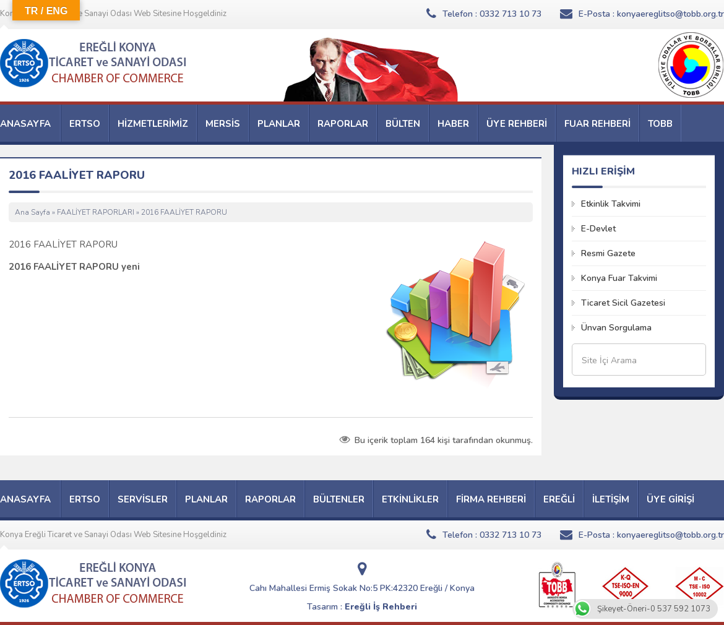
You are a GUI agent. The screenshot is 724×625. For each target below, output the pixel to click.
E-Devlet (598, 229)
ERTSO (84, 124)
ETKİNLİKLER (410, 499)
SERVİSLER (143, 499)
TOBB (660, 124)
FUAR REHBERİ (597, 124)
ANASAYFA (25, 124)
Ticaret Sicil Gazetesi (623, 303)
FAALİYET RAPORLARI (95, 212)
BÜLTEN (403, 124)
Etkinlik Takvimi (610, 204)
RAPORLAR (342, 124)
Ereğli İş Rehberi (381, 607)
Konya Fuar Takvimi (619, 278)
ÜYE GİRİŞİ (670, 499)
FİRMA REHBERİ (491, 499)
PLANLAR (278, 124)
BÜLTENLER (338, 499)
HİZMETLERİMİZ (153, 124)
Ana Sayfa (32, 212)
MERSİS (222, 124)
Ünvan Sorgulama (616, 328)
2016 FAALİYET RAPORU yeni (74, 267)
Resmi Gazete (608, 253)
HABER (453, 124)
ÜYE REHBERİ (516, 124)
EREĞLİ (559, 499)
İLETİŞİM (610, 499)
